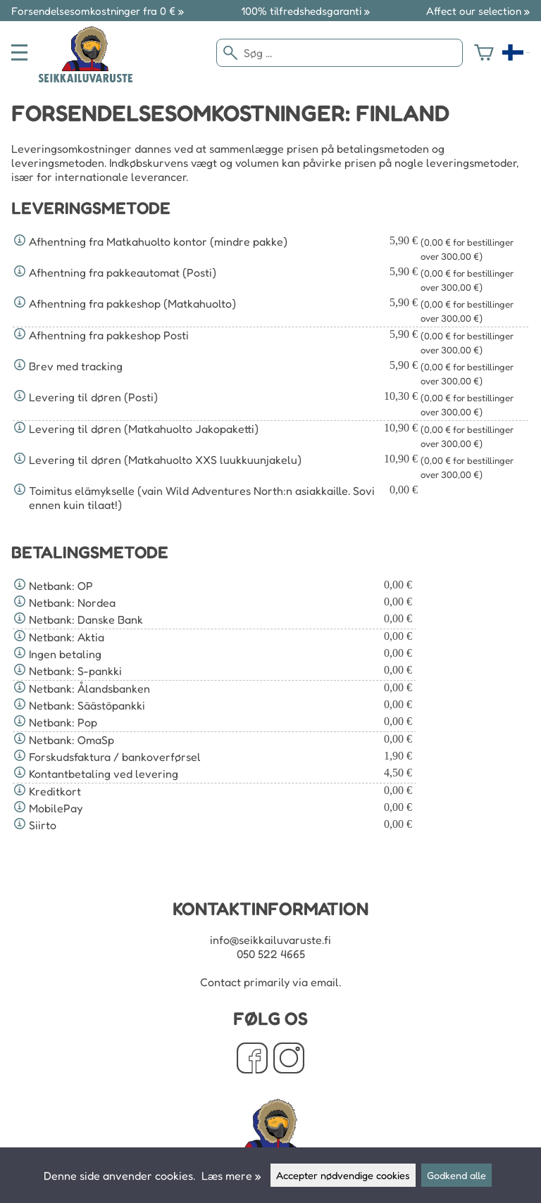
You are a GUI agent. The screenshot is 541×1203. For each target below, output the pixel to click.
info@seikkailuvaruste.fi (270, 940)
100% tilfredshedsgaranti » (305, 11)
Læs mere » (231, 1176)
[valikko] (19, 52)
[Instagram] (288, 1059)
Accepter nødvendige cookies (343, 1175)
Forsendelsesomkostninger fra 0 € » (97, 11)
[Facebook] (252, 1059)
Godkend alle (456, 1175)
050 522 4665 (271, 954)
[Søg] (339, 53)
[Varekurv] (484, 52)
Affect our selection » (478, 11)
